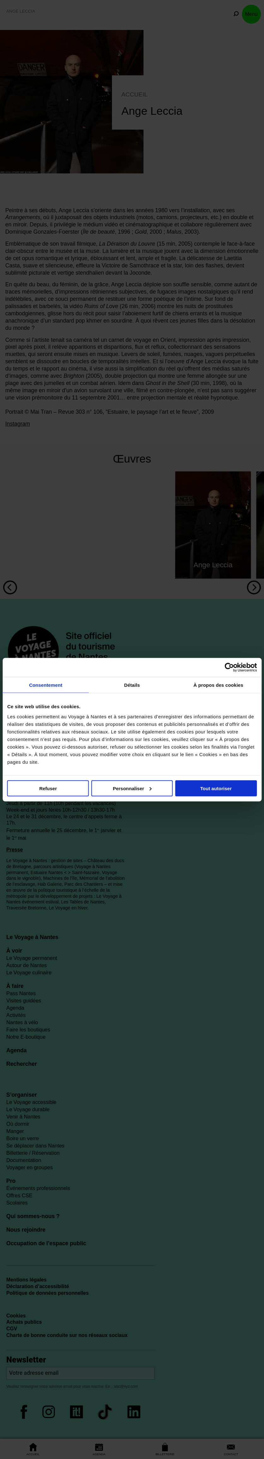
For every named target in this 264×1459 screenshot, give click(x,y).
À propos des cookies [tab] (218, 684)
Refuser (48, 788)
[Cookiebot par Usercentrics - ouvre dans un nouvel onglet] (229, 667)
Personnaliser (132, 788)
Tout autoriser (216, 788)
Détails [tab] (132, 684)
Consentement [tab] (45, 684)
